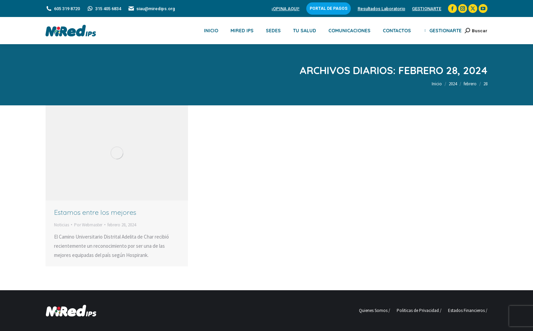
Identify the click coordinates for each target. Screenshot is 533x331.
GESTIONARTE (426, 8)
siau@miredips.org (151, 8)
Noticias (61, 225)
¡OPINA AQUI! (285, 8)
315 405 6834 (104, 8)
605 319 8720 (63, 8)
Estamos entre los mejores (95, 212)
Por (88, 225)
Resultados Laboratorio (381, 8)
